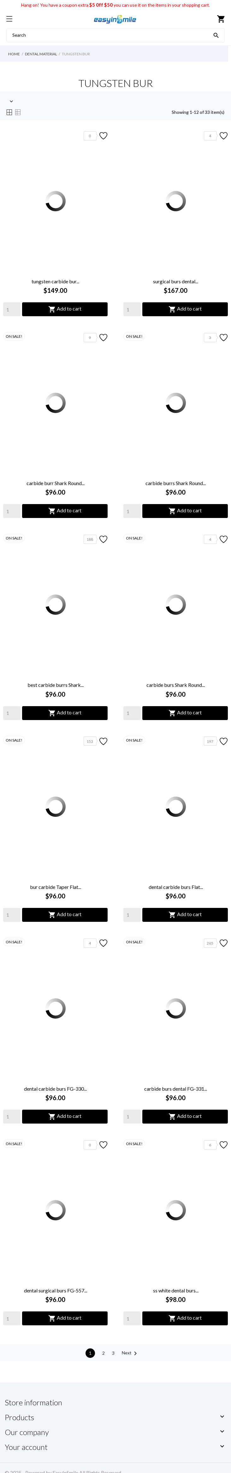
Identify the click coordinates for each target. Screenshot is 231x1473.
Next (130, 1353)
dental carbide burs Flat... (176, 887)
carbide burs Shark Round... (175, 685)
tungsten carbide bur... (55, 281)
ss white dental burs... (175, 1290)
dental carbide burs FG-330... (55, 1089)
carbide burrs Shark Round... (175, 483)
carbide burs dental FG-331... (175, 1089)
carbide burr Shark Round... (56, 483)
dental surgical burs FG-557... (55, 1290)
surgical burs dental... (175, 281)
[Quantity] (12, 309)
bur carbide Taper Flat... (55, 887)
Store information (33, 1402)
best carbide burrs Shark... (55, 685)
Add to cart (64, 309)
